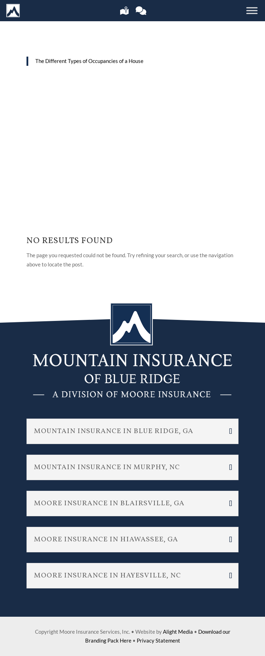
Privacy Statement (158, 640)
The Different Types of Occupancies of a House (89, 61)
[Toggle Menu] (252, 10)
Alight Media (178, 631)
